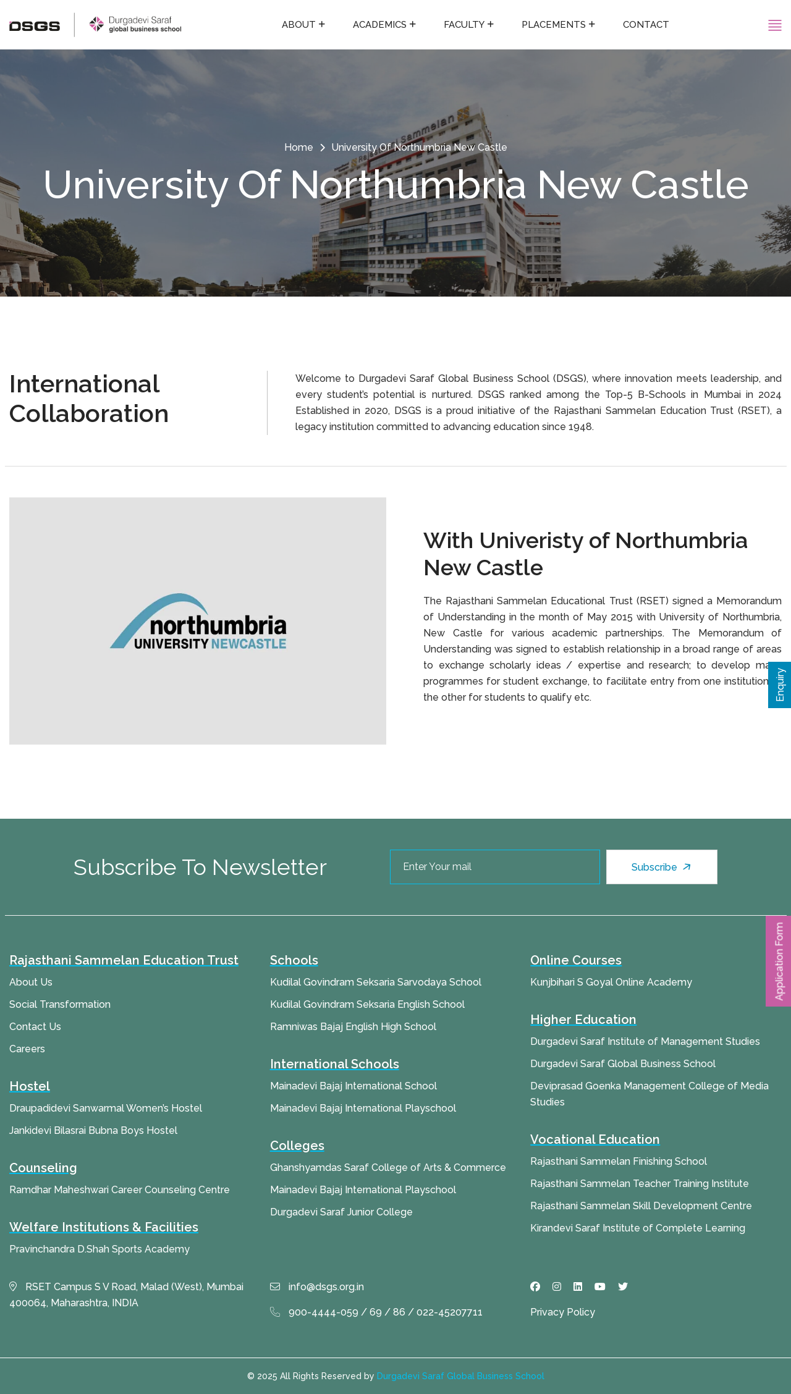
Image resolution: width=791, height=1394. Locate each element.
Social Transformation (60, 1004)
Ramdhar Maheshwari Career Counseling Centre (119, 1190)
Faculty (464, 24)
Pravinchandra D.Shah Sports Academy (99, 1249)
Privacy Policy (562, 1312)
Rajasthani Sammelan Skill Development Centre (641, 1206)
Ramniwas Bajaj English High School (353, 1027)
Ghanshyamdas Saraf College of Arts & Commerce (388, 1167)
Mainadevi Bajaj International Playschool (363, 1108)
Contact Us (35, 1027)
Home (298, 147)
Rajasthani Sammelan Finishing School (618, 1161)
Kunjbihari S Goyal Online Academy (611, 982)
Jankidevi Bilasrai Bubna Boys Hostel (93, 1130)
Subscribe (663, 867)
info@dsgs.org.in (317, 1287)
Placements (554, 24)
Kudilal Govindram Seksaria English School (367, 1004)
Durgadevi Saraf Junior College (341, 1212)
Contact (646, 24)
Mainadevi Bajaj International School (353, 1086)
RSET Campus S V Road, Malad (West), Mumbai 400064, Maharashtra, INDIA (126, 1295)
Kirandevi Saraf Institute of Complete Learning (637, 1228)
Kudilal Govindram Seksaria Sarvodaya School (375, 982)
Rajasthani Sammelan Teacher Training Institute (639, 1183)
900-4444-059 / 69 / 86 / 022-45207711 (376, 1312)
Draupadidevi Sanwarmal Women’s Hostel (105, 1108)
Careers (27, 1049)
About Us (31, 982)
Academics (380, 24)
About (299, 24)
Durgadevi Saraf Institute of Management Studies (645, 1041)
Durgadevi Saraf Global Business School (623, 1064)
